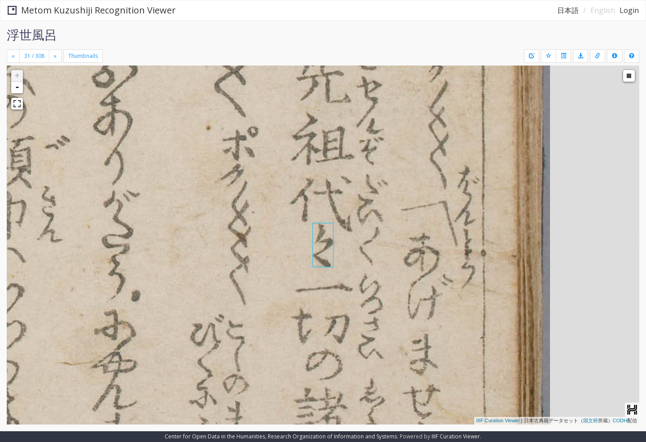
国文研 (590, 420)
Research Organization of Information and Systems (332, 436)
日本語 (568, 10)
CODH (620, 420)
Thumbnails (83, 56)
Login (629, 10)
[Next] (55, 56)
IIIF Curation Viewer (498, 420)
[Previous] (13, 56)
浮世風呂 (32, 34)
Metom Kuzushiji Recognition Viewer (92, 10)
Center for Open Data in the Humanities (215, 436)
